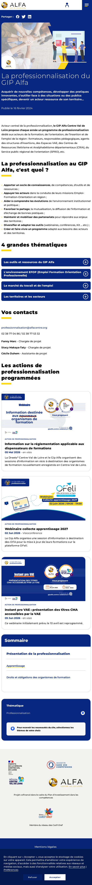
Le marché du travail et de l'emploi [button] (28, 285)
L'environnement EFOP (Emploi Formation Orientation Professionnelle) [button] (42, 274)
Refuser (32, 877)
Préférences (11, 869)
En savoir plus (77, 866)
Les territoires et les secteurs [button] (24, 296)
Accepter (55, 877)
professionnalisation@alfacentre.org (24, 327)
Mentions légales (46, 846)
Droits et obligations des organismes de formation (38, 677)
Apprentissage (15, 665)
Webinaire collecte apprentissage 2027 (36, 529)
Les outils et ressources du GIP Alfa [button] (29, 262)
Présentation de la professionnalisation (38, 654)
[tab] (46, 262)
